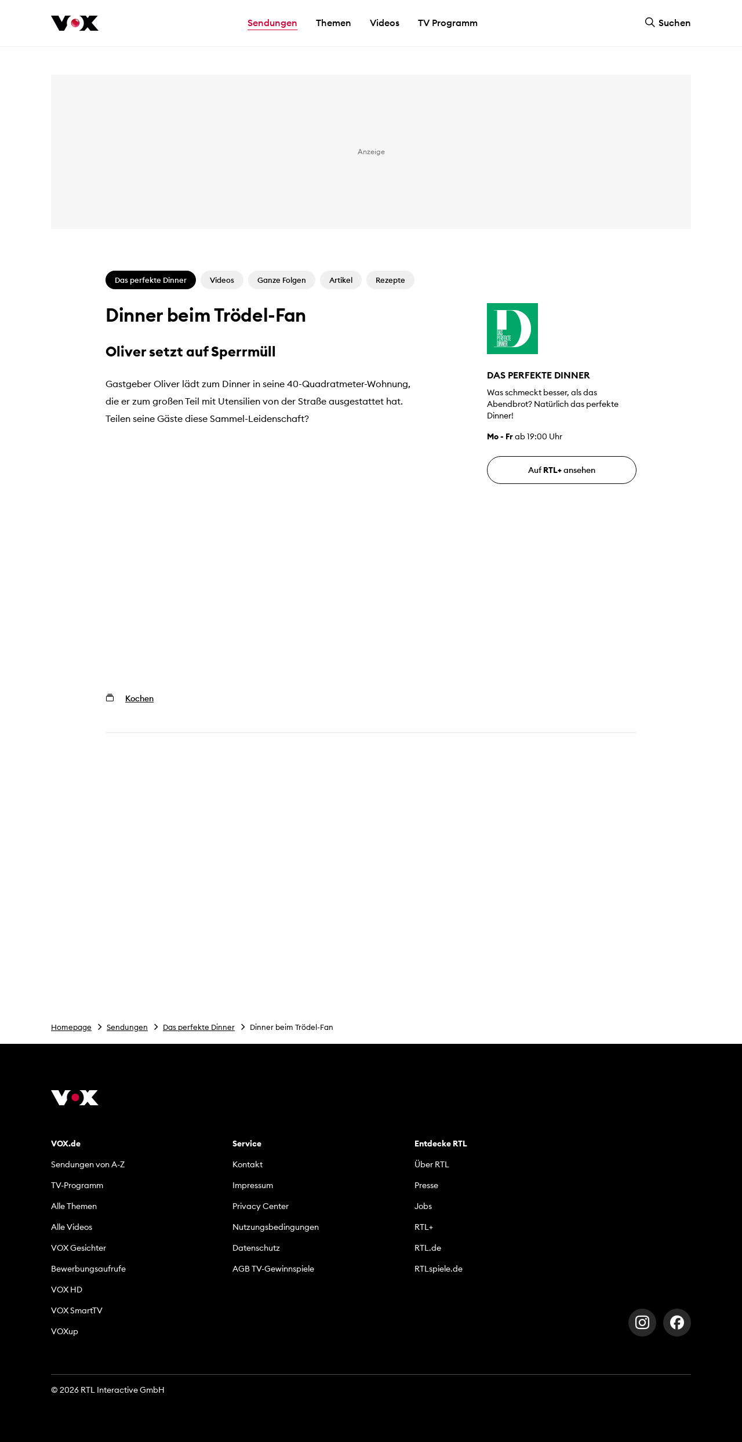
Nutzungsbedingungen (275, 1227)
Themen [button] (333, 22)
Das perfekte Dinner (199, 1027)
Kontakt (247, 1164)
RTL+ (423, 1227)
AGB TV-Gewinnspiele (273, 1268)
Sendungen (127, 1027)
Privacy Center (260, 1206)
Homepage (71, 1027)
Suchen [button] (668, 22)
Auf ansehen (561, 470)
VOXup (64, 1331)
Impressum (252, 1185)
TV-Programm (77, 1185)
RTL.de (427, 1248)
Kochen (139, 698)
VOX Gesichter (78, 1248)
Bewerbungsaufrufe (88, 1268)
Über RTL (431, 1164)
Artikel (340, 280)
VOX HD (66, 1289)
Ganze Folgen (281, 280)
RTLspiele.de (438, 1268)
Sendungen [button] (272, 22)
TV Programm (448, 22)
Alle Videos (71, 1227)
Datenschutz (256, 1248)
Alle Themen (74, 1206)
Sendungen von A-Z (88, 1164)
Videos (384, 22)
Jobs (423, 1206)
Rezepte (390, 280)
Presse (426, 1185)
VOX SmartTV (77, 1310)
